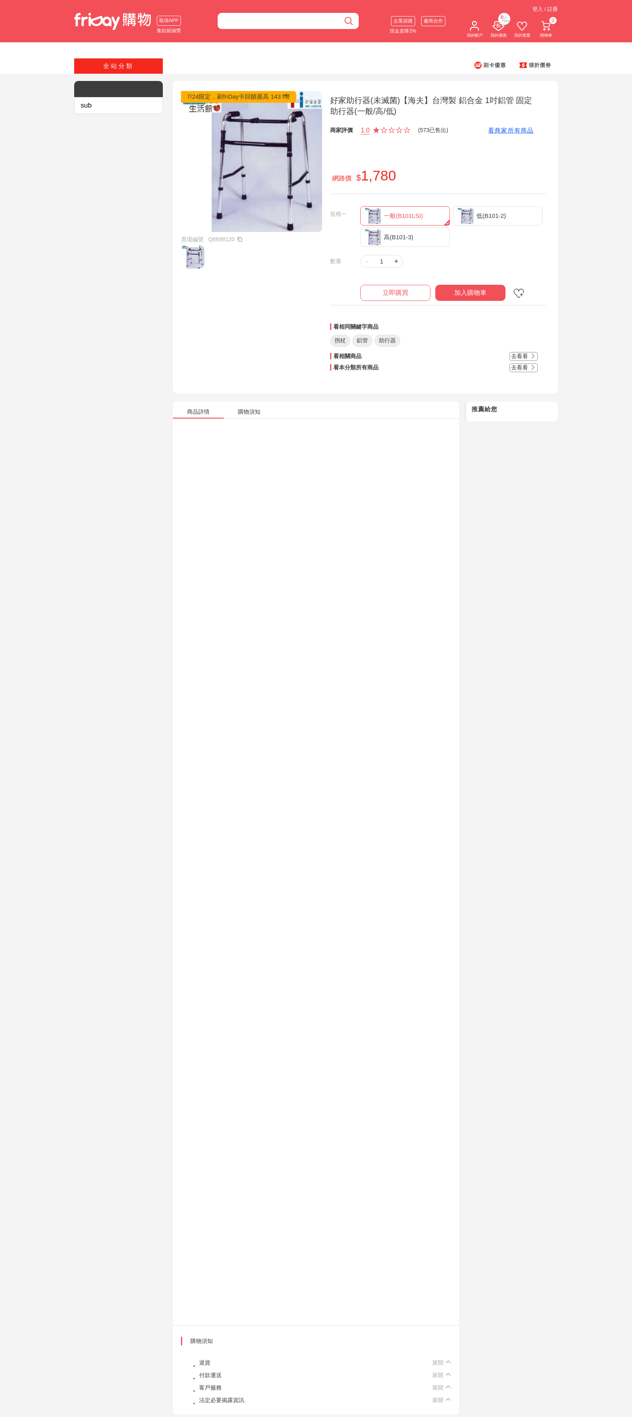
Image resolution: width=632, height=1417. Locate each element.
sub (86, 105)
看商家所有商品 (511, 130)
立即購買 (395, 292)
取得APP (169, 20)
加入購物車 (470, 292)
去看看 (523, 356)
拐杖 (340, 340)
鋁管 (362, 340)
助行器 (387, 340)
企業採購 (403, 21)
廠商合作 (433, 21)
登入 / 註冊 (545, 9)
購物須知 (201, 1341)
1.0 (365, 130)
